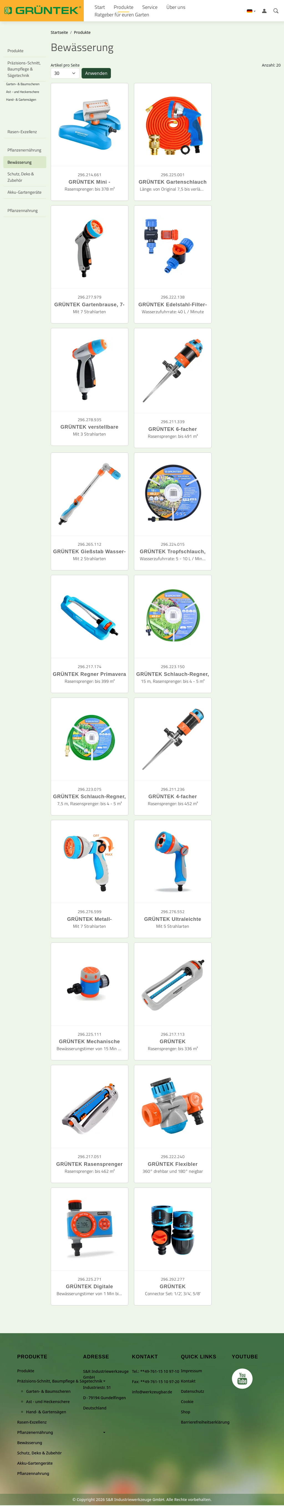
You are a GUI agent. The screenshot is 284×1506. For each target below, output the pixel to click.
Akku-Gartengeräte (24, 193)
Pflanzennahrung (22, 211)
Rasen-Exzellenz (22, 132)
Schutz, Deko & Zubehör (20, 177)
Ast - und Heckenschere (22, 92)
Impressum (191, 1371)
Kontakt (188, 1381)
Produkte (15, 51)
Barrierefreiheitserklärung (205, 1423)
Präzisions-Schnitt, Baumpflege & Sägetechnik (24, 69)
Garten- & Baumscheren (48, 1392)
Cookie (187, 1402)
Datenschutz (192, 1392)
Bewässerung (19, 163)
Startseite (59, 33)
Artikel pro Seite (65, 66)
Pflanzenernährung (24, 151)
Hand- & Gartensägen (21, 100)
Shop (185, 1412)
